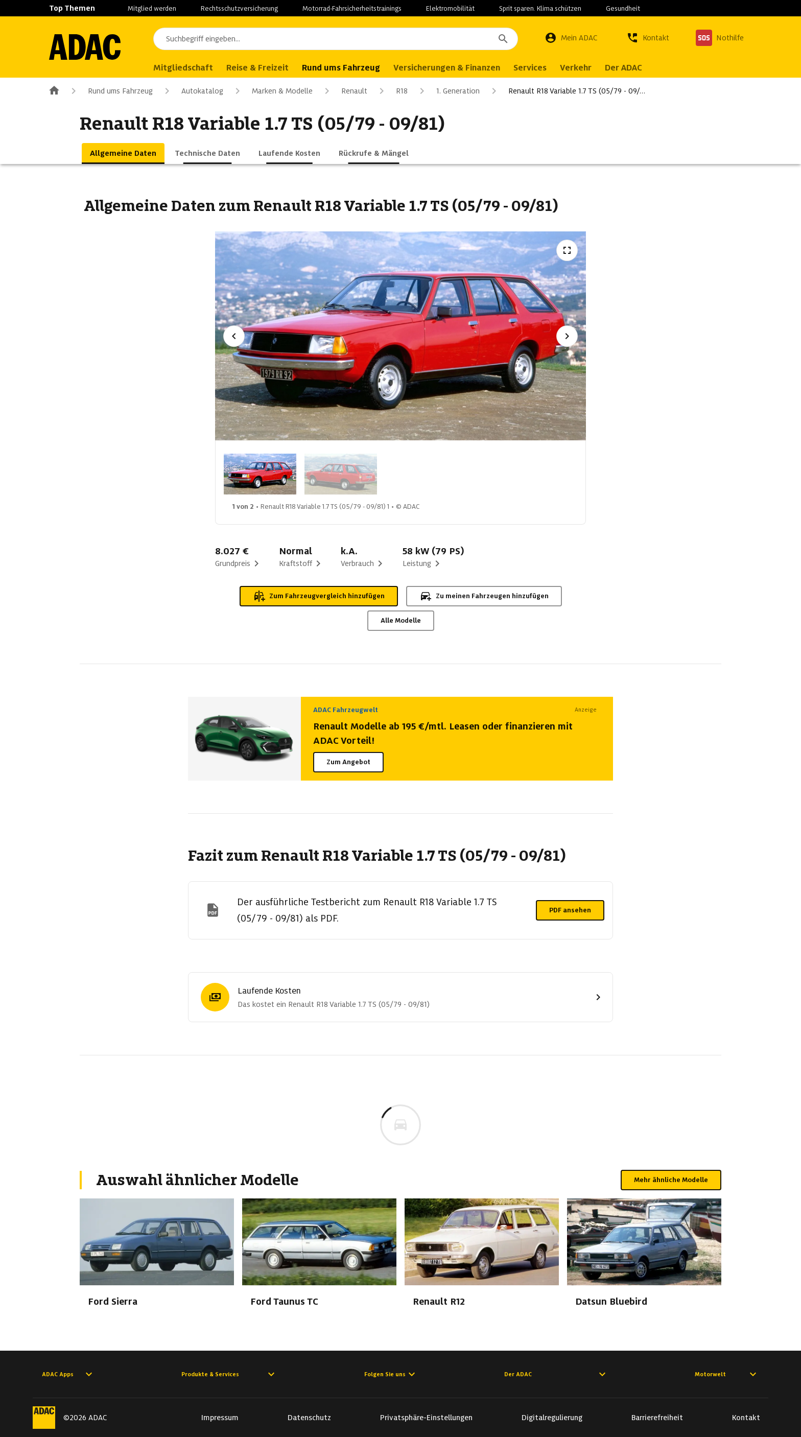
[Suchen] (503, 39)
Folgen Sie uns (391, 1374)
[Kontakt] (647, 38)
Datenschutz (309, 1417)
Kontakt (746, 1417)
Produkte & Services (229, 1374)
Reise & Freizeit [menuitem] (257, 67)
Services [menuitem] (530, 67)
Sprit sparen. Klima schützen (540, 8)
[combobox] (335, 39)
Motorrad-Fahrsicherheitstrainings (352, 8)
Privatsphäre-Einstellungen (426, 1417)
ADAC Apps (68, 1374)
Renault (344, 91)
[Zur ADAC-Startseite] (85, 47)
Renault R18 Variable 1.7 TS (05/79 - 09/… (566, 91)
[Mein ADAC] (571, 38)
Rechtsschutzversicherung (239, 8)
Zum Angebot (348, 762)
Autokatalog (192, 91)
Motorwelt (727, 1374)
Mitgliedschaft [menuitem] (183, 67)
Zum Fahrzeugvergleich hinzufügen (319, 596)
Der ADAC (556, 1374)
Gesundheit (623, 8)
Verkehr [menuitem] (576, 67)
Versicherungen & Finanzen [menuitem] (446, 67)
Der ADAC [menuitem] (623, 67)
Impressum (220, 1417)
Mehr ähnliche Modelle (671, 1179)
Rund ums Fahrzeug (110, 91)
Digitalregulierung (552, 1417)
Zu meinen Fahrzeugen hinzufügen (484, 596)
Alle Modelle (401, 620)
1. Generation (448, 91)
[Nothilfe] (720, 38)
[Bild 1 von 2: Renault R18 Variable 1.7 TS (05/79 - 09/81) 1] (260, 474)
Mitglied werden (152, 8)
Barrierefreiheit (657, 1417)
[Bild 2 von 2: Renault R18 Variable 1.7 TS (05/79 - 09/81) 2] (340, 474)
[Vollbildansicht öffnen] (567, 250)
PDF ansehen (570, 910)
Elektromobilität (450, 8)
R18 (391, 91)
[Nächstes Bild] (567, 336)
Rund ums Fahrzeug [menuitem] (341, 67)
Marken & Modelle (272, 91)
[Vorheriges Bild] (234, 336)
